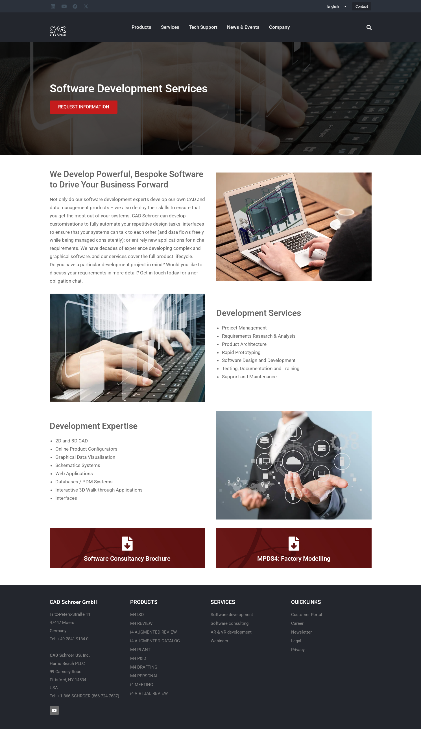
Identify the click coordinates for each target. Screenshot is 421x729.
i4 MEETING (141, 684)
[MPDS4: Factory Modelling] (294, 543)
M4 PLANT (140, 649)
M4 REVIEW (141, 623)
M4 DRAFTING (143, 667)
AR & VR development (231, 632)
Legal (296, 640)
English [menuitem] (333, 6)
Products (141, 27)
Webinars (219, 640)
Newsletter (301, 632)
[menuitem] (336, 6)
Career (297, 623)
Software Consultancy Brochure (127, 558)
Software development (232, 614)
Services (170, 27)
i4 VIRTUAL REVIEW (149, 693)
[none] (336, 6)
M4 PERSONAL (144, 675)
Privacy (298, 649)
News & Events (243, 27)
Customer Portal (306, 614)
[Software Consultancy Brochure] (127, 543)
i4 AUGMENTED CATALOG (155, 640)
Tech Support (203, 27)
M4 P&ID (138, 658)
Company (279, 27)
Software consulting (229, 623)
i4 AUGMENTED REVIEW (153, 632)
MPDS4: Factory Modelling (294, 558)
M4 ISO (137, 614)
